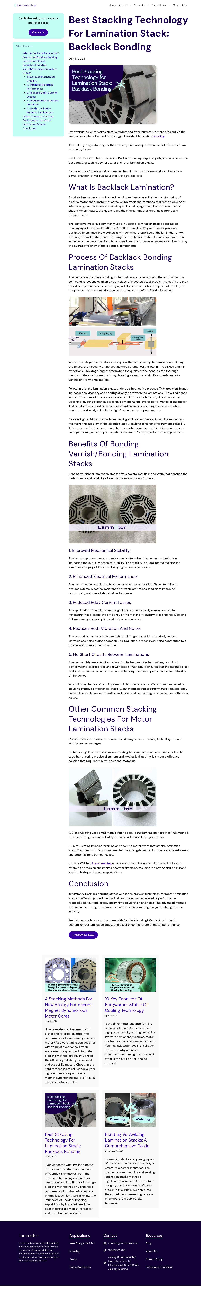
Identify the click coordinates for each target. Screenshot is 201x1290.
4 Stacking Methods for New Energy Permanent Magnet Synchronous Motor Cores (68, 1007)
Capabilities (161, 5)
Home (112, 5)
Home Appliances (80, 1267)
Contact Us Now (83, 935)
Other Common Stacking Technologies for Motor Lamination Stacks (38, 120)
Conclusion (29, 128)
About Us (124, 5)
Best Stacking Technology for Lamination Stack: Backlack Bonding (63, 1143)
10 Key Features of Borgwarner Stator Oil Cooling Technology (126, 1004)
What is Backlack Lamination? (41, 53)
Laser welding (102, 863)
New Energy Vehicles (82, 1243)
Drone (73, 1259)
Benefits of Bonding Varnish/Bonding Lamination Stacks (40, 69)
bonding (158, 136)
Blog (148, 1243)
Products (141, 5)
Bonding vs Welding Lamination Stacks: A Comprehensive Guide (127, 1140)
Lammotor (28, 1235)
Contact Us (180, 5)
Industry (75, 1251)
